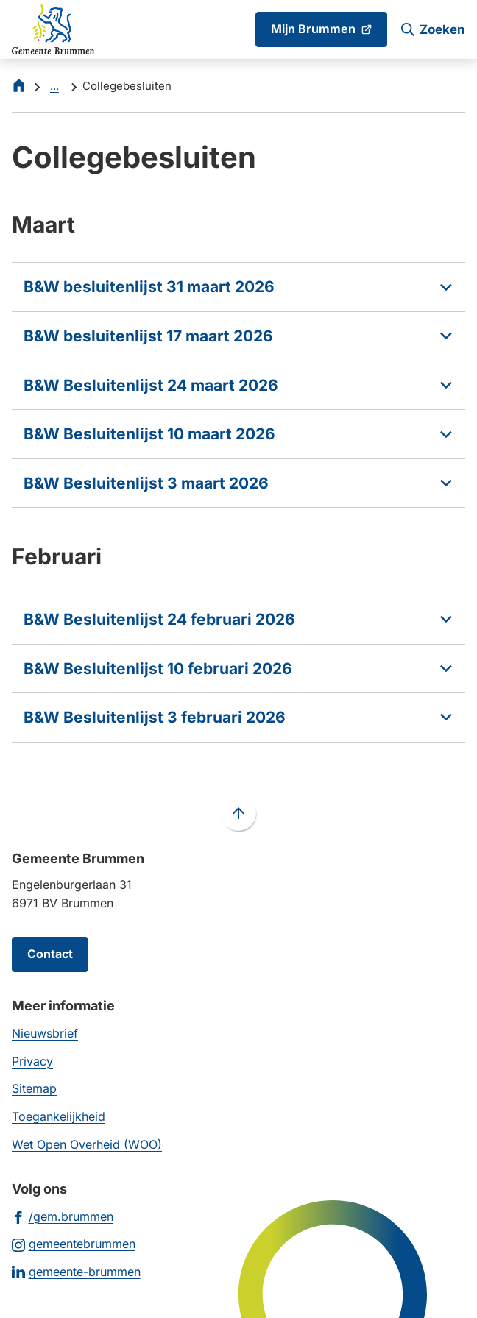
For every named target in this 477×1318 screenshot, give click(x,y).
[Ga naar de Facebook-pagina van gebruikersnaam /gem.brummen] (62, 1216)
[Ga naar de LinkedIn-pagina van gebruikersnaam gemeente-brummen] (76, 1271)
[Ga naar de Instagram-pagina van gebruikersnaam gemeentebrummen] (73, 1243)
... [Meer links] (54, 86)
